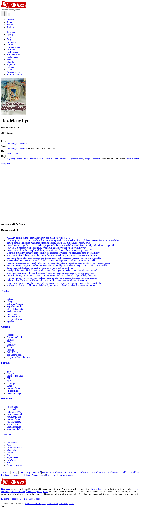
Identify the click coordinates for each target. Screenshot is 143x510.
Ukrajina (11, 301)
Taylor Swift (12, 424)
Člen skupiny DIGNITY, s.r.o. (60, 503)
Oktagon (10, 373)
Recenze (10, 19)
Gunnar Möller (29, 159)
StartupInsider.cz (65, 475)
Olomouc (5, 491)
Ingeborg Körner (14, 159)
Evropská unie (13, 316)
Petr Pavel (11, 409)
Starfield (10, 340)
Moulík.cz (134, 472)
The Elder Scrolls (14, 355)
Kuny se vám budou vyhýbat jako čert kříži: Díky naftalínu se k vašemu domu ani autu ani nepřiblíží (52, 278)
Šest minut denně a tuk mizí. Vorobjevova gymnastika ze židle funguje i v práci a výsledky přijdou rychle (54, 258)
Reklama (5, 499)
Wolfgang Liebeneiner (17, 144)
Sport (21, 472)
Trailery (10, 27)
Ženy (28, 472)
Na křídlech (12, 460)
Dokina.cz (15, 475)
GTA (9, 342)
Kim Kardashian (14, 417)
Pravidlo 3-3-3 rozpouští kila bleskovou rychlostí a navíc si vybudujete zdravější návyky (46, 248)
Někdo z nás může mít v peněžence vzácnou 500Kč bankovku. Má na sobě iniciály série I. (47, 280)
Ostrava (137, 489)
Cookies (23, 499)
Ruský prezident (14, 311)
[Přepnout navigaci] (9, 14)
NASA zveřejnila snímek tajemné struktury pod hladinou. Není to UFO (38, 238)
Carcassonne (12, 442)
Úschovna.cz (113, 472)
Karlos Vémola (13, 388)
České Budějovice (34, 491)
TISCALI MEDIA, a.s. (35, 503)
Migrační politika (14, 306)
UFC (9, 371)
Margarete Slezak (75, 159)
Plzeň (45, 491)
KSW (9, 381)
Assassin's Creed (14, 337)
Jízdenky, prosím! (15, 465)
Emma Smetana (14, 427)
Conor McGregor (14, 393)
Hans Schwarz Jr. (45, 159)
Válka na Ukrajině (15, 304)
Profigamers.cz (59, 472)
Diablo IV (11, 345)
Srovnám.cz (51, 475)
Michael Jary (12, 154)
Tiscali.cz (5, 291)
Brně (100, 489)
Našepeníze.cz (38, 475)
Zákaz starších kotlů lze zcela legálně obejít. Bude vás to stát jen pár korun (40, 268)
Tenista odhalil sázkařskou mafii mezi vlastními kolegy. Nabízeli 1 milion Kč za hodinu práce (48, 243)
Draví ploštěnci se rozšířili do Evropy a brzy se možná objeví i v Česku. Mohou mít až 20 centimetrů (52, 270)
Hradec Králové (18, 491)
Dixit (9, 455)
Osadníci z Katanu (15, 447)
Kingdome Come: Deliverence (20, 357)
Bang (9, 445)
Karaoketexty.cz (99, 472)
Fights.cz (5, 363)
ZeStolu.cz (72, 472)
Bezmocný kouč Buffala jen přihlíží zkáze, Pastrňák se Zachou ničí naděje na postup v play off (49, 250)
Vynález (10, 321)
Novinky (11, 24)
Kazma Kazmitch (14, 414)
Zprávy (14, 472)
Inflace (10, 299)
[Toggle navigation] (5, 13)
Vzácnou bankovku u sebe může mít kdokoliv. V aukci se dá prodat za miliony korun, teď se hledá (51, 260)
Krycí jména (12, 457)
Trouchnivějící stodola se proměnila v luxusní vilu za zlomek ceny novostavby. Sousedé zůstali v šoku (52, 255)
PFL (9, 378)
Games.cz (5, 327)
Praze (93, 489)
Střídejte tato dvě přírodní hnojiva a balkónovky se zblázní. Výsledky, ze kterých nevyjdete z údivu (51, 285)
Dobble (10, 452)
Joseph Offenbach (92, 159)
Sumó (9, 386)
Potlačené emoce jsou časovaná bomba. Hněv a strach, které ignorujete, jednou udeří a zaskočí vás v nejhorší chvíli (58, 263)
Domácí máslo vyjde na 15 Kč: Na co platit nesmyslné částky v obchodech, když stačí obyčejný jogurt (52, 275)
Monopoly (11, 450)
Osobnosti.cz (7, 399)
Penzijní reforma (14, 319)
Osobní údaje (35, 499)
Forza (9, 347)
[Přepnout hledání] (2, 13)
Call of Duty (12, 352)
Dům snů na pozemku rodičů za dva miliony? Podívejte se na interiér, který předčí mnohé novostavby (52, 273)
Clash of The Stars (15, 376)
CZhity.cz (26, 475)
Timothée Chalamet (15, 429)
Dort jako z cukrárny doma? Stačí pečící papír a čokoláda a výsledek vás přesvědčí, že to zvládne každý (53, 253)
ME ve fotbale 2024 (16, 309)
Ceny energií (12, 314)
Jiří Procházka (13, 391)
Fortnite (10, 350)
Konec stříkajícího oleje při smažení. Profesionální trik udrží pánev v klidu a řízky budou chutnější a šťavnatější (57, 265)
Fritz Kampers (60, 159)
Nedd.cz (124, 472)
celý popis (5, 163)
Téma (9, 22)
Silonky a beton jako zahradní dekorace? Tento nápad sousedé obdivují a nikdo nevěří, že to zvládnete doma (55, 283)
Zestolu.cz (6, 435)
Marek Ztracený (14, 422)
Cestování (36, 472)
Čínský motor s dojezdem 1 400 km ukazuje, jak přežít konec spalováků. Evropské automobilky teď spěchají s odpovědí (60, 245)
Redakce (14, 499)
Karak (9, 462)
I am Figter (12, 383)
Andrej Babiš (13, 407)
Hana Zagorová (14, 412)
